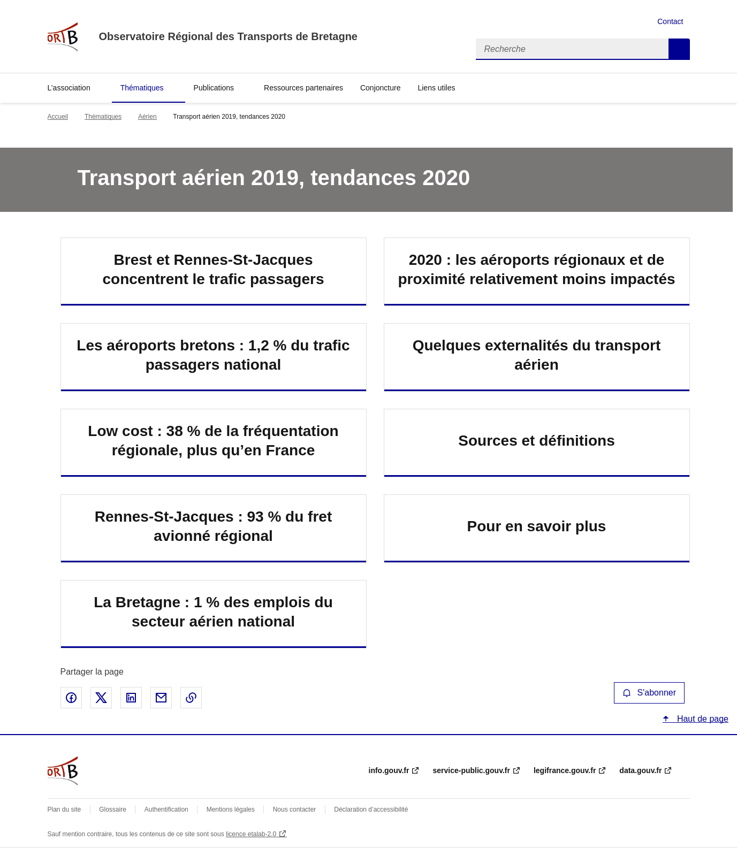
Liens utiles (436, 87)
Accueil (58, 116)
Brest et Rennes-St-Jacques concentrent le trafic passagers (213, 269)
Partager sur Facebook (71, 697)
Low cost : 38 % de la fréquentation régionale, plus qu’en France (213, 441)
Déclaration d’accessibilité (371, 809)
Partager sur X (101, 697)
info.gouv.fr (389, 770)
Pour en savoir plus (536, 526)
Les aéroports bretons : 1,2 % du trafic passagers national (213, 355)
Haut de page (701, 718)
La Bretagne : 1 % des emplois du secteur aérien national (213, 612)
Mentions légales (231, 809)
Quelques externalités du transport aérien (537, 355)
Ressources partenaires (303, 87)
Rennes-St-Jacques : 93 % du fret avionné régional (213, 526)
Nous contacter (294, 809)
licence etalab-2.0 (251, 834)
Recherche (679, 49)
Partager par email (161, 697)
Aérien (147, 116)
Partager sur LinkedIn (131, 697)
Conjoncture (380, 87)
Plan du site (64, 809)
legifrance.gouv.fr (565, 770)
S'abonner (649, 692)
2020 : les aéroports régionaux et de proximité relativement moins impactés (536, 269)
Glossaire (112, 809)
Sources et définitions (536, 440)
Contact (670, 21)
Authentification (166, 809)
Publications (214, 87)
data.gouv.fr (640, 770)
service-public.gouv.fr (471, 770)
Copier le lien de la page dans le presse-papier (191, 697)
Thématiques (142, 87)
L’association (69, 87)
